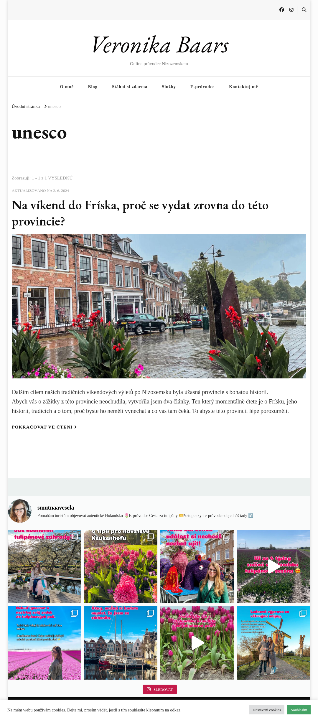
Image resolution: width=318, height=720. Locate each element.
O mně (67, 86)
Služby (169, 86)
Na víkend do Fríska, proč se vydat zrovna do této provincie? (143, 213)
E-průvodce (202, 86)
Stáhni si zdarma (129, 86)
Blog (93, 86)
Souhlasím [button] (299, 710)
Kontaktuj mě (243, 86)
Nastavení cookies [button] (267, 710)
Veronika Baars (159, 44)
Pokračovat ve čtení (44, 426)
